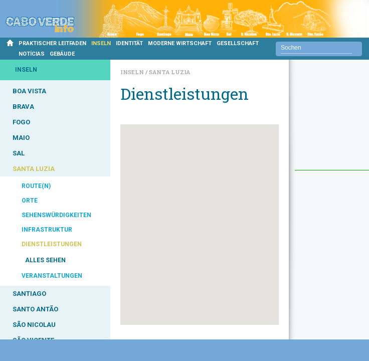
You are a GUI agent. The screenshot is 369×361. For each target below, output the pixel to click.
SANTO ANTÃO (35, 309)
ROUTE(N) (36, 186)
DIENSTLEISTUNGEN (52, 244)
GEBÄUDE (62, 54)
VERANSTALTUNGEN (52, 275)
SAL (19, 153)
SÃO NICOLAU (34, 324)
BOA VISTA (29, 91)
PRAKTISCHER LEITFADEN (52, 43)
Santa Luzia (169, 72)
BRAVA (23, 106)
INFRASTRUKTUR (47, 229)
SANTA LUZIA (34, 168)
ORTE (30, 200)
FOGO (21, 122)
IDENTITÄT (129, 43)
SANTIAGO (29, 293)
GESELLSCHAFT (238, 43)
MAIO (21, 137)
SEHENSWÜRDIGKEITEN (56, 215)
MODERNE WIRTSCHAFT (180, 43)
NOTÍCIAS (32, 54)
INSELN (101, 43)
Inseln (132, 72)
